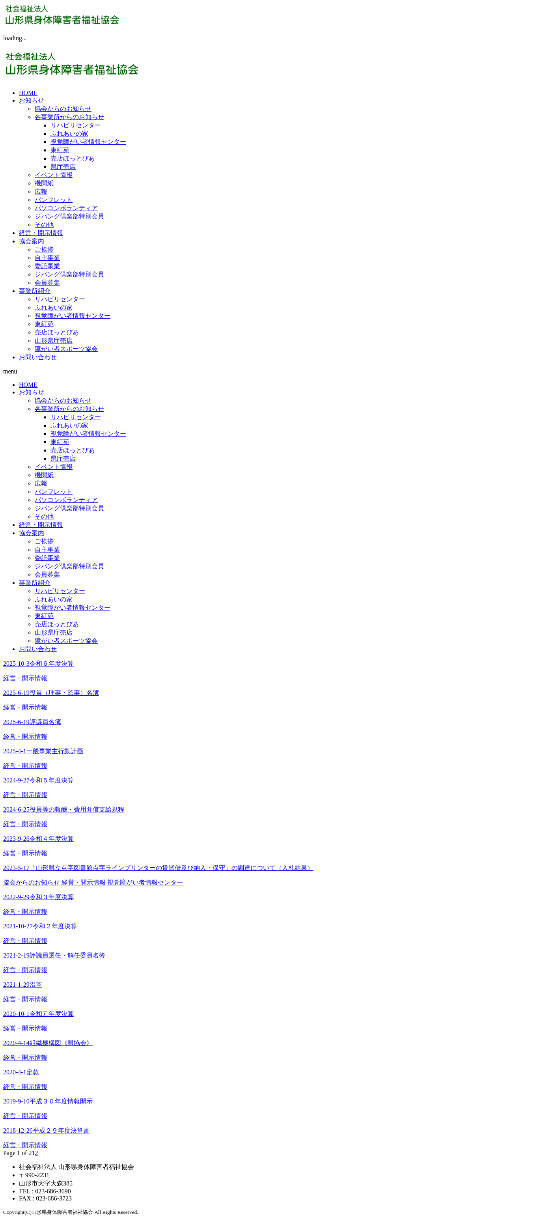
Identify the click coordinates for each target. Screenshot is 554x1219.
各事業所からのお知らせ (69, 117)
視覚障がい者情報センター (88, 141)
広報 (41, 191)
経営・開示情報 (41, 233)
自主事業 (47, 257)
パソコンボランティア (66, 208)
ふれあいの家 (69, 133)
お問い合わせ (38, 357)
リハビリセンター (75, 125)
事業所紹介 (34, 290)
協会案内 (31, 241)
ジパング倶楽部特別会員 (69, 216)
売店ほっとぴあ (72, 158)
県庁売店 (63, 166)
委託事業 (47, 266)
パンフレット (54, 199)
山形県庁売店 (54, 340)
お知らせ (31, 100)
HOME (28, 93)
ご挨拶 (44, 249)
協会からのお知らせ (63, 108)
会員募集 (47, 282)
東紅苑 (59, 150)
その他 (44, 224)
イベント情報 (54, 175)
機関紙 (44, 183)
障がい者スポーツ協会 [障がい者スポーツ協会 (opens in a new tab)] (66, 348)
